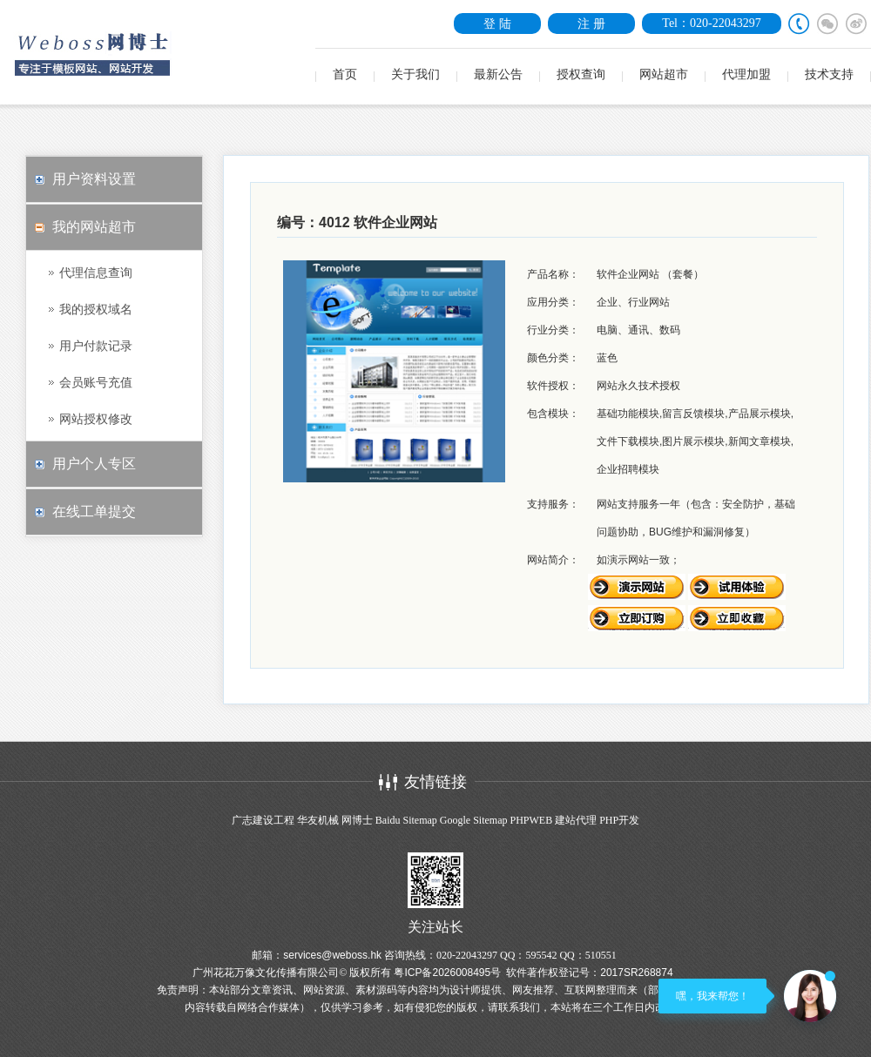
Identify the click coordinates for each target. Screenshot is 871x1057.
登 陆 (497, 23)
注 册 (591, 23)
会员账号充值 (95, 382)
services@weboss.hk (332, 955)
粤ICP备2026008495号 (447, 972)
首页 (345, 74)
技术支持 (829, 74)
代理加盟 (746, 74)
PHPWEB (531, 820)
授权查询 (581, 74)
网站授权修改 (95, 419)
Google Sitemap (474, 820)
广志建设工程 (263, 820)
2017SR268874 (636, 972)
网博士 (357, 820)
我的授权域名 (95, 309)
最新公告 (498, 74)
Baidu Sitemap (406, 820)
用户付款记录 (95, 346)
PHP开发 (619, 820)
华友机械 (318, 820)
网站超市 (663, 74)
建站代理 (576, 820)
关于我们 (415, 74)
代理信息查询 (95, 272)
